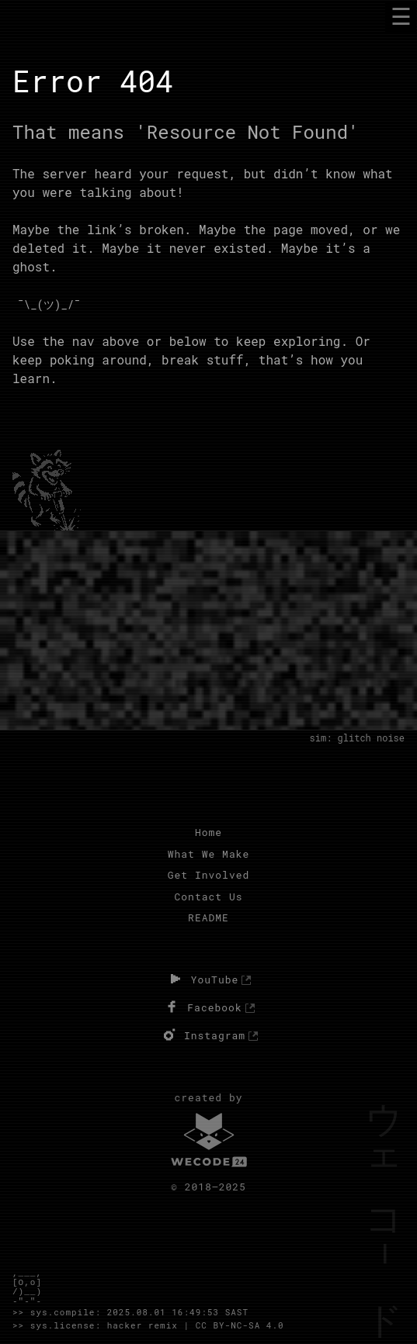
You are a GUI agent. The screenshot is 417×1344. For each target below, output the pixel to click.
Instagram (202, 1034)
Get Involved (209, 875)
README (208, 917)
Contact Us (208, 896)
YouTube (202, 978)
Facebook (202, 1006)
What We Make (209, 854)
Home (208, 832)
